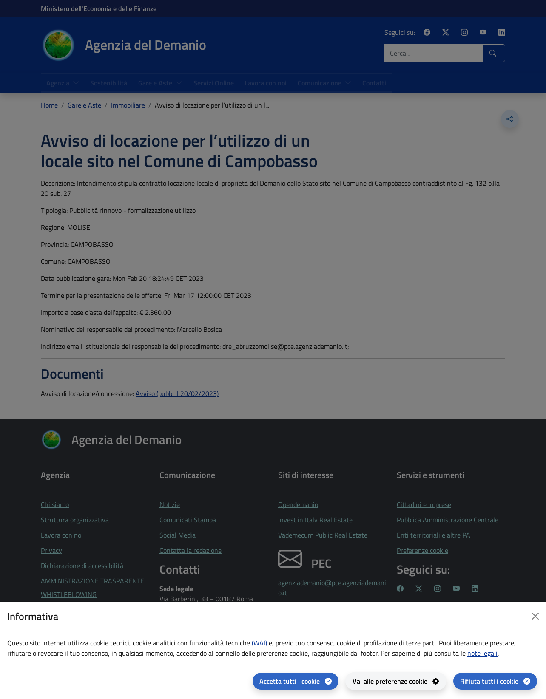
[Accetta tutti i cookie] (295, 681)
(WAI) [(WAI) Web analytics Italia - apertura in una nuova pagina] (259, 643)
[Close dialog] (535, 616)
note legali (482, 653)
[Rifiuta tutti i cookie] (495, 681)
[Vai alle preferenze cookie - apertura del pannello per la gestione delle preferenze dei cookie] (395, 681)
